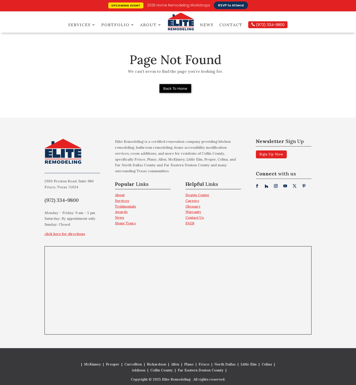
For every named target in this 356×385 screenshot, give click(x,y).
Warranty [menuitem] (193, 212)
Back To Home (175, 88)
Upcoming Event (125, 5)
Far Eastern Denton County (200, 370)
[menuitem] (143, 185)
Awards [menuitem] (121, 212)
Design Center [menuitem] (197, 195)
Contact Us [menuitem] (194, 217)
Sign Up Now (271, 154)
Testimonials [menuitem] (125, 206)
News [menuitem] (207, 24)
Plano (189, 364)
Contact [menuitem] (231, 24)
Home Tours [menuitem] (125, 223)
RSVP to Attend (231, 5)
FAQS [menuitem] (189, 223)
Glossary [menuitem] (192, 206)
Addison (138, 370)
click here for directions (64, 234)
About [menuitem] (148, 24)
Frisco (204, 364)
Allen (175, 364)
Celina (267, 364)
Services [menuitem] (79, 24)
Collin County (161, 370)
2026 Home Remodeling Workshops (178, 5)
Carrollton (133, 364)
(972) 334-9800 (270, 24)
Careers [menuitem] (192, 200)
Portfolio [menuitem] (115, 24)
